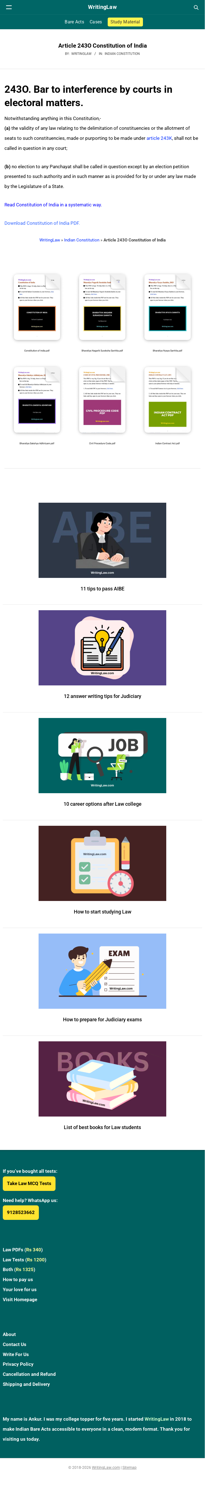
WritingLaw (49, 240)
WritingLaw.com (106, 1467)
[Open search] (196, 7)
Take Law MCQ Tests (29, 1183)
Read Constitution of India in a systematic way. (53, 204)
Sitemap (129, 1467)
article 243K (159, 138)
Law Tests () (24, 1259)
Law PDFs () (23, 1249)
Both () (19, 1269)
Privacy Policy (18, 1364)
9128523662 (21, 1212)
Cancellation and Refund (29, 1374)
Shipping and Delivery (26, 1384)
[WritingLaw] (102, 7)
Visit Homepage (20, 1299)
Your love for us (20, 1289)
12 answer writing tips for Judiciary (102, 696)
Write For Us (16, 1354)
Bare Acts (74, 22)
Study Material (125, 22)
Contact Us (14, 1344)
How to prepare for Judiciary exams (102, 1019)
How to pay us (18, 1279)
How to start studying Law (102, 912)
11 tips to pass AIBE (102, 589)
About (9, 1334)
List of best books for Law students (102, 1127)
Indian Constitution (122, 54)
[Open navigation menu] (9, 7)
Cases (96, 22)
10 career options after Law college (103, 804)
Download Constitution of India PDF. (42, 223)
